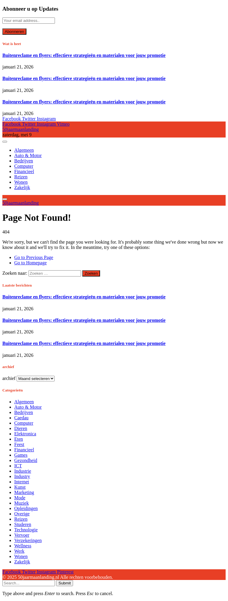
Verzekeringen (28, 540)
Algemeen (24, 150)
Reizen (20, 176)
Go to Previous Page (33, 257)
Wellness (22, 545)
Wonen (21, 182)
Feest (19, 444)
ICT (18, 465)
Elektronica (25, 433)
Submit (64, 583)
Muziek (21, 503)
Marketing (24, 492)
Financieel (24, 171)
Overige (22, 513)
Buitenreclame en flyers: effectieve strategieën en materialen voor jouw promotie (84, 55)
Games (20, 455)
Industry (22, 476)
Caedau (21, 417)
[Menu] (4, 142)
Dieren (20, 428)
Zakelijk (22, 187)
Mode (19, 497)
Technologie (26, 529)
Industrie (22, 471)
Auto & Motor (28, 155)
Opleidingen (26, 508)
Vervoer (21, 535)
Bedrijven (23, 160)
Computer (23, 166)
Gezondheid (25, 460)
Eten (18, 439)
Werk (19, 551)
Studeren (22, 524)
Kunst (20, 487)
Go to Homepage (30, 262)
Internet (21, 481)
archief (8, 378)
